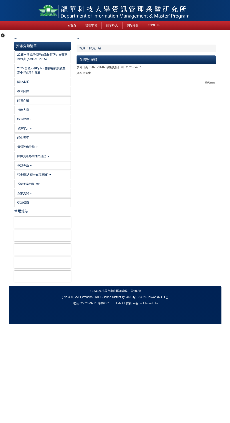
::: (37, 27)
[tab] (91, 127)
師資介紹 (95, 147)
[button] (3, 37)
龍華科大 (92, 27)
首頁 (82, 147)
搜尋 (191, 26)
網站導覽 (113, 27)
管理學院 (71, 27)
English (134, 27)
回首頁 (52, 27)
